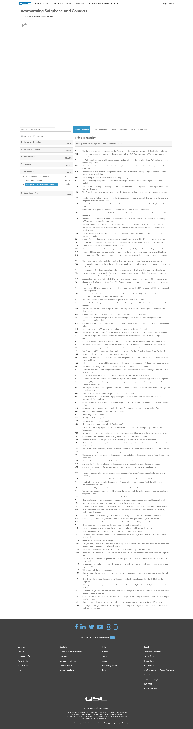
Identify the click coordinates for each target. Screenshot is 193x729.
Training (105, 670)
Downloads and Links (138, 129)
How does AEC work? (33, 180)
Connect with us (66, 665)
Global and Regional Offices (71, 651)
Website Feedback (67, 670)
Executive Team (23, 665)
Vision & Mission (24, 661)
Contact (68, 3)
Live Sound (64, 656)
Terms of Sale (149, 656)
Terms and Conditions (152, 651)
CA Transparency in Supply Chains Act (159, 670)
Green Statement (150, 689)
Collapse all (27, 136)
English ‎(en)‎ (79, 3)
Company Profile (24, 656)
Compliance (148, 675)
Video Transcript (82, 129)
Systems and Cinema (68, 661)
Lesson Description (99, 129)
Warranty (105, 661)
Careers (21, 651)
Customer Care (107, 656)
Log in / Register (168, 3)
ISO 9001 (148, 684)
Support (105, 651)
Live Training (58, 3)
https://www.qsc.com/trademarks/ (116, 723)
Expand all (39, 136)
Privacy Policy (149, 661)
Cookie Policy (149, 665)
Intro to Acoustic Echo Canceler (37, 177)
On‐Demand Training (41, 3)
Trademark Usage (151, 679)
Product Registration (109, 665)
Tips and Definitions (118, 129)
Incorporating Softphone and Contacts (40, 184)
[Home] (25, 3)
